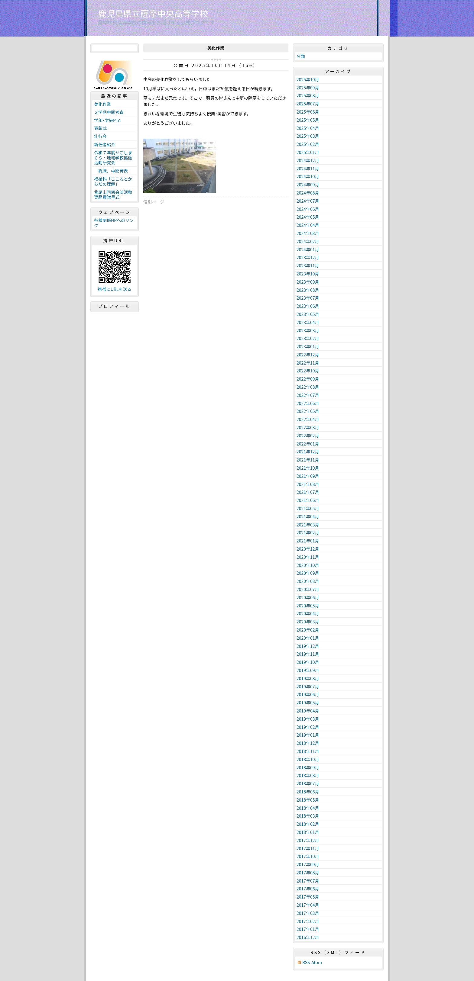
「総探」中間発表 (111, 171)
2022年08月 (308, 387)
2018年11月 (308, 751)
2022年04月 (308, 419)
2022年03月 (308, 427)
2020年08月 (308, 581)
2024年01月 (308, 249)
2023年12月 (308, 257)
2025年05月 (308, 120)
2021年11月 (308, 460)
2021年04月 (308, 516)
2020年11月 (308, 557)
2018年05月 (308, 800)
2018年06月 (308, 792)
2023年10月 (308, 274)
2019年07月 (308, 686)
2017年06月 (308, 889)
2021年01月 (308, 541)
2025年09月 (308, 88)
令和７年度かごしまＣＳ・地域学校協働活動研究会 (113, 158)
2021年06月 (308, 500)
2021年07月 (308, 492)
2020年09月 (308, 573)
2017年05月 (308, 897)
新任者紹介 (104, 144)
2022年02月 (308, 436)
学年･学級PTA (107, 120)
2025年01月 (308, 152)
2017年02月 (308, 921)
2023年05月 (308, 314)
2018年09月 (308, 767)
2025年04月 (308, 128)
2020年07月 (308, 589)
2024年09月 (308, 185)
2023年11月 (308, 265)
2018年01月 (308, 832)
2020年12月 (308, 549)
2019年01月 (308, 735)
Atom (316, 962)
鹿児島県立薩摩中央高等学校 (153, 13)
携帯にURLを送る (114, 289)
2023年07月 (308, 298)
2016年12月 (308, 937)
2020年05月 (308, 606)
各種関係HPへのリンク (114, 222)
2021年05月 (308, 508)
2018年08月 (308, 775)
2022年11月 (308, 363)
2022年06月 (308, 403)
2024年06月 (308, 209)
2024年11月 (308, 169)
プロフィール (114, 306)
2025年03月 (308, 136)
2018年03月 (308, 816)
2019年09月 (308, 670)
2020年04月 (308, 613)
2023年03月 (308, 330)
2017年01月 (308, 929)
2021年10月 (308, 468)
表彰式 (100, 128)
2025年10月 (308, 79)
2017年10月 (308, 856)
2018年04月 (308, 808)
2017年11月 (308, 848)
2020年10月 (308, 565)
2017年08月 (308, 873)
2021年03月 (308, 525)
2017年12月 (308, 840)
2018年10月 (308, 759)
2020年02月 (308, 630)
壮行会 (100, 136)
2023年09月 (308, 282)
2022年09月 (308, 379)
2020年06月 (308, 597)
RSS (306, 962)
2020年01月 (308, 638)
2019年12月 (308, 646)
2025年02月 (308, 144)
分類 (301, 56)
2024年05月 (308, 217)
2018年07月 (308, 783)
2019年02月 (308, 727)
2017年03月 (308, 913)
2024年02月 (308, 241)
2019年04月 (308, 711)
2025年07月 (308, 104)
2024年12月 (308, 160)
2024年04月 (308, 225)
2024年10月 (308, 176)
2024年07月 (308, 201)
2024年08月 (308, 193)
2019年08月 (308, 678)
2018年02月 (308, 824)
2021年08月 (308, 484)
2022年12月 (308, 355)
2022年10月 (308, 371)
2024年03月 (308, 233)
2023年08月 (308, 290)
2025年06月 (308, 112)
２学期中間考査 (109, 112)
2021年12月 (308, 452)
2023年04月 (308, 322)
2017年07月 (308, 881)
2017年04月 (308, 905)
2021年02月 (308, 532)
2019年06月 (308, 694)
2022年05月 (308, 411)
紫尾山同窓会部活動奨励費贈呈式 (113, 194)
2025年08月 (308, 95)
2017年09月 (308, 864)
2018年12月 (308, 743)
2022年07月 (308, 395)
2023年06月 (308, 306)
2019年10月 (308, 662)
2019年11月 (308, 654)
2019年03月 (308, 719)
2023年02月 (308, 338)
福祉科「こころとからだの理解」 (113, 181)
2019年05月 (308, 703)
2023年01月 (308, 346)
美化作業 (102, 104)
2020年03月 (308, 622)
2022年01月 (308, 444)
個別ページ (153, 202)
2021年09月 (308, 476)
